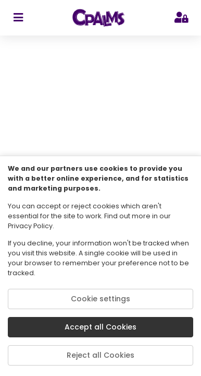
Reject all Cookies (100, 355)
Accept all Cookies (100, 327)
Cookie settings (100, 298)
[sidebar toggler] (18, 17)
